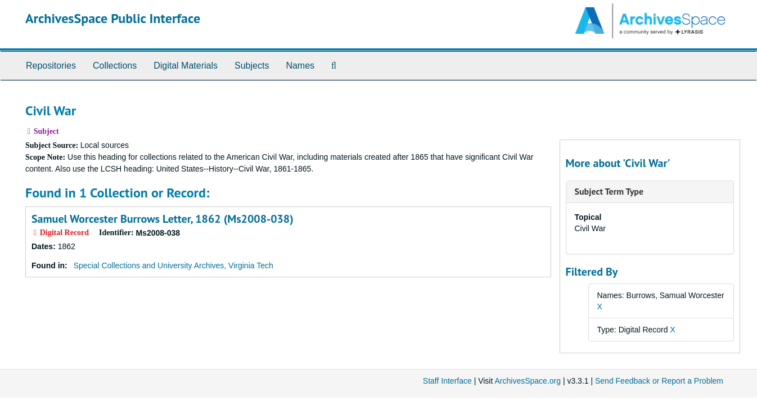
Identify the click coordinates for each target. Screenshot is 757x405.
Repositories (51, 65)
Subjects (252, 65)
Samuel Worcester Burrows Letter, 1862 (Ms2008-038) (162, 219)
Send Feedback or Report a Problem (659, 380)
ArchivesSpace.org (527, 380)
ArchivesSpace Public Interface (112, 18)
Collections (115, 65)
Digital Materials (186, 65)
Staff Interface (447, 380)
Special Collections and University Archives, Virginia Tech (173, 265)
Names (300, 65)
